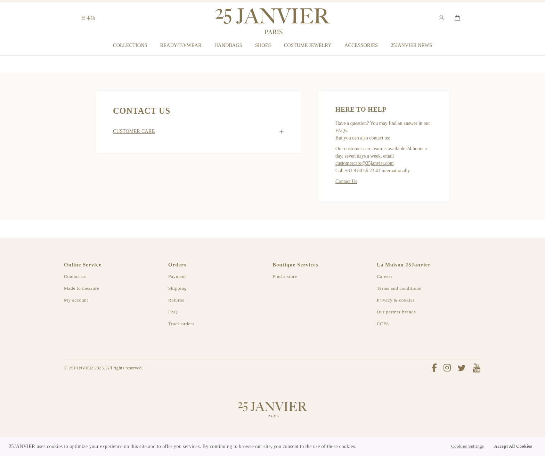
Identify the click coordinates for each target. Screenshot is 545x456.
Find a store (284, 276)
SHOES (263, 45)
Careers (384, 276)
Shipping (177, 288)
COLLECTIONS (130, 45)
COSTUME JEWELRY (308, 45)
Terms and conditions (399, 288)
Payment (177, 276)
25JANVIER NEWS (411, 45)
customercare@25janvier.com (364, 163)
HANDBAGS (228, 45)
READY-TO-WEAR (181, 45)
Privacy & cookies (396, 300)
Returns (176, 300)
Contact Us (346, 181)
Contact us (75, 276)
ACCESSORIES (361, 45)
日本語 (88, 18)
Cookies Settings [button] (467, 446)
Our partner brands (396, 311)
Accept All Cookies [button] (513, 446)
